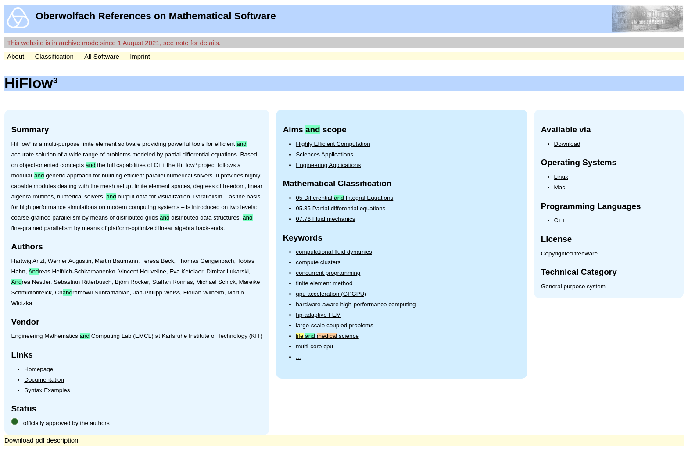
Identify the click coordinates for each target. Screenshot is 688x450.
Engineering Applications (328, 165)
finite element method (324, 283)
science (327, 336)
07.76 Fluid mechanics (325, 219)
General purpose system (573, 286)
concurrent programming (328, 272)
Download (567, 144)
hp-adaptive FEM (318, 315)
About (15, 56)
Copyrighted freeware (569, 253)
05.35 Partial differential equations (340, 208)
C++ (560, 220)
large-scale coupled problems (334, 325)
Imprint (140, 56)
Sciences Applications (324, 154)
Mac (560, 187)
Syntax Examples (47, 390)
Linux (561, 177)
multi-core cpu (314, 346)
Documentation (44, 379)
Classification (54, 56)
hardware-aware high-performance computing (356, 304)
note (182, 42)
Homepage (38, 369)
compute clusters (318, 262)
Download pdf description (41, 440)
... (298, 357)
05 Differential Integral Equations (344, 198)
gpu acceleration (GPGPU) (331, 294)
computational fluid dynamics (334, 251)
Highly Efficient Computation (333, 144)
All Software (101, 56)
